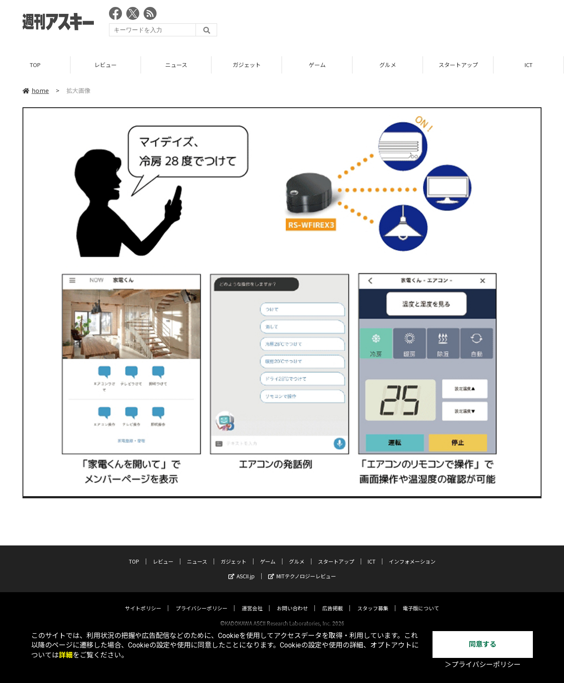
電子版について (421, 599)
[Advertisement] (384, 23)
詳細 (66, 655)
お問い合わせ (292, 599)
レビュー (105, 65)
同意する (483, 644)
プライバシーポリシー (202, 599)
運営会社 (252, 599)
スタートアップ (458, 65)
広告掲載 (332, 599)
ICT (528, 65)
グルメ (387, 65)
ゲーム (317, 65)
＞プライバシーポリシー (483, 665)
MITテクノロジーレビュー (302, 567)
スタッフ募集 (372, 599)
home (35, 90)
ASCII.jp (241, 567)
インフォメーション (412, 553)
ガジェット (247, 65)
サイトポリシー (143, 599)
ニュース (176, 65)
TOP (35, 65)
